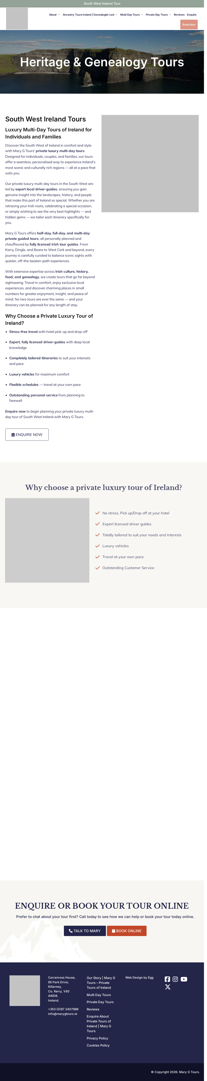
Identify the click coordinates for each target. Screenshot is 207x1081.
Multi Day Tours (99, 995)
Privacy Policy (97, 1038)
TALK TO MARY (85, 931)
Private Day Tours (100, 1002)
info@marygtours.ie (62, 1014)
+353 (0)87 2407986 (63, 1009)
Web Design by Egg (139, 977)
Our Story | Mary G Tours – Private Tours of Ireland (101, 983)
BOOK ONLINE (127, 931)
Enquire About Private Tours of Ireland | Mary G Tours (99, 1023)
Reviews (93, 1009)
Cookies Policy (98, 1045)
